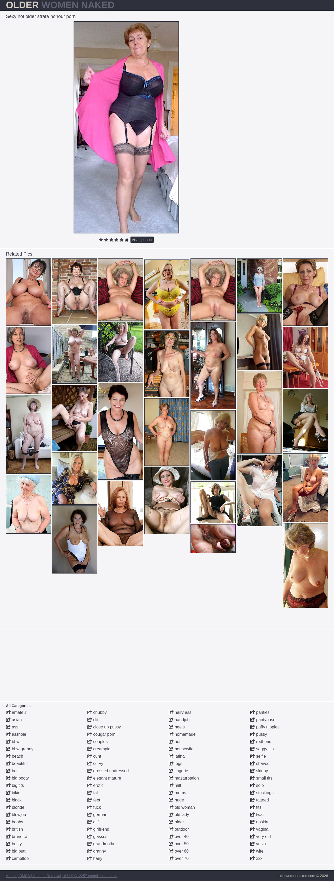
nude (176, 800)
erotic (95, 785)
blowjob (16, 814)
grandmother (102, 844)
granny (96, 851)
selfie (258, 756)
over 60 (179, 851)
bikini (13, 793)
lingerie (178, 771)
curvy (95, 763)
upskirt (259, 822)
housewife (181, 749)
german (97, 814)
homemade (182, 734)
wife (257, 851)
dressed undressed (108, 771)
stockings (261, 793)
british (14, 829)
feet (93, 800)
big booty (17, 778)
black (14, 800)
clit (92, 719)
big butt (16, 851)
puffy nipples (264, 727)
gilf (93, 822)
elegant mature (104, 778)
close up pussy (104, 727)
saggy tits (262, 749)
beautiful (17, 763)
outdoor (179, 829)
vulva (258, 844)
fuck (94, 807)
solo (257, 785)
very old (260, 836)
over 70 (179, 858)
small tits (261, 778)
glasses (97, 836)
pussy (258, 734)
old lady (179, 814)
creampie (98, 749)
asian (14, 719)
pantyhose (262, 719)
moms (177, 793)
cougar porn (101, 734)
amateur (16, 712)
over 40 (179, 836)
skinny (259, 771)
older (176, 822)
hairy (94, 858)
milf (175, 785)
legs (175, 763)
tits (255, 807)
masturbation (184, 778)
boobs (14, 822)
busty (14, 844)
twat (257, 814)
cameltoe (17, 858)
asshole (16, 734)
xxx (256, 858)
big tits (15, 785)
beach (14, 756)
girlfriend (98, 829)
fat (92, 793)
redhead (260, 741)
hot (175, 741)
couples (97, 741)
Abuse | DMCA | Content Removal (33, 876)
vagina (259, 829)
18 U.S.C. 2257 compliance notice (89, 876)
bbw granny (19, 749)
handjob (179, 719)
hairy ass (180, 712)
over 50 (179, 844)
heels (177, 727)
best (13, 771)
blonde (15, 807)
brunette (16, 836)
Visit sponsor (142, 240)
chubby (97, 712)
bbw (13, 741)
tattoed (259, 800)
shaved (260, 763)
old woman (182, 807)
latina (177, 756)
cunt (94, 756)
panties (260, 712)
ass (12, 727)
